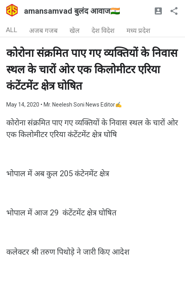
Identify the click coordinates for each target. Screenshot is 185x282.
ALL (11, 30)
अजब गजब (43, 30)
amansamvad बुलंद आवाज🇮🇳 (72, 11)
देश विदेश (103, 30)
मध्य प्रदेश (138, 30)
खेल (75, 30)
